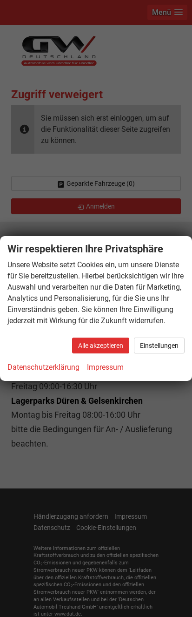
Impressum (105, 367)
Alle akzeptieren (100, 345)
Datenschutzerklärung (43, 367)
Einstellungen (159, 345)
